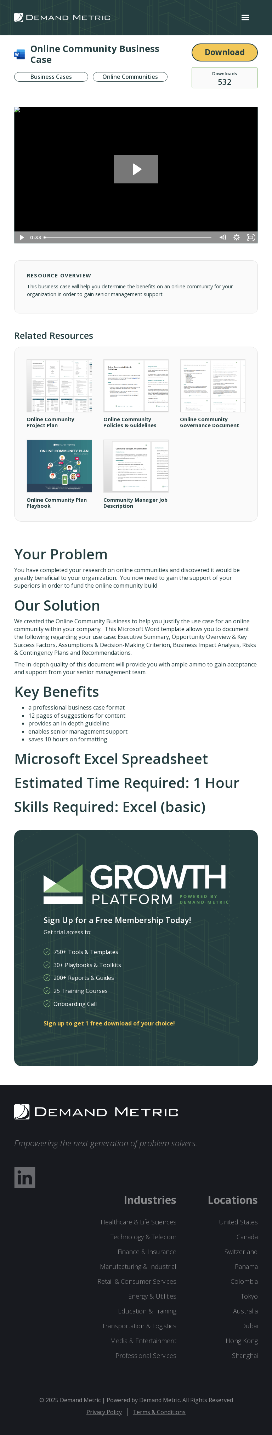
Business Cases (51, 77)
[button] (245, 17)
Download (225, 52)
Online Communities (130, 77)
